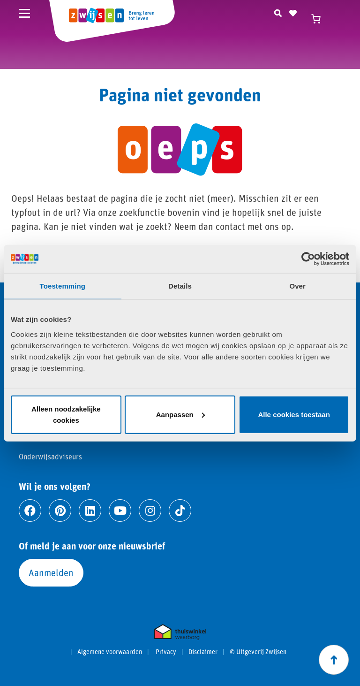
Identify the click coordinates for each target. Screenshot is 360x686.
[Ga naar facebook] (30, 510)
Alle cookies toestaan (294, 414)
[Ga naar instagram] (150, 510)
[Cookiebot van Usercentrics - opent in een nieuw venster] (308, 259)
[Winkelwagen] (320, 19)
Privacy (166, 652)
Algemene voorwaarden (109, 652)
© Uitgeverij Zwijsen (258, 652)
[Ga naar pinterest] (60, 510)
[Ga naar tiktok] (180, 510)
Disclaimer (203, 652)
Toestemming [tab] (63, 286)
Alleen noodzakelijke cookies (66, 414)
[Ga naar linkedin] (90, 510)
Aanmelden (51, 572)
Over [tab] (297, 286)
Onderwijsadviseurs (50, 456)
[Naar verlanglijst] (293, 12)
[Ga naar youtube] (120, 510)
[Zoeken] (278, 12)
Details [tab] (180, 286)
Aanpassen (180, 414)
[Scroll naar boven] (334, 660)
